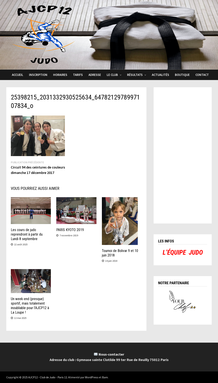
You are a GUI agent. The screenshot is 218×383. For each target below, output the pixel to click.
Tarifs (78, 75)
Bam (105, 377)
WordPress (91, 377)
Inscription (38, 75)
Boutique (182, 75)
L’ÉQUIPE (174, 252)
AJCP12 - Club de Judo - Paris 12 (47, 377)
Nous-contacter (111, 354)
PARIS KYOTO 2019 (70, 230)
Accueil (17, 75)
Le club (112, 75)
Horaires (60, 75)
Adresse (95, 75)
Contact (202, 75)
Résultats (135, 75)
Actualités (160, 75)
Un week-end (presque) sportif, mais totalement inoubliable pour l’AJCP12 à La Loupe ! (30, 306)
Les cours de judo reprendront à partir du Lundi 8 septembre (27, 234)
